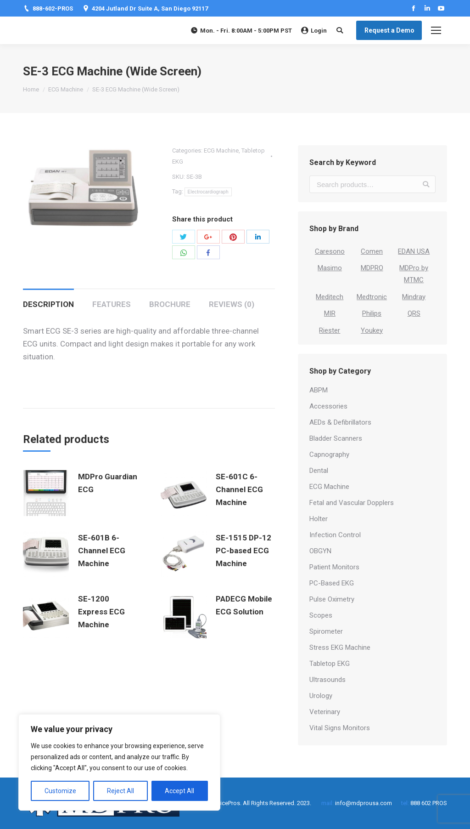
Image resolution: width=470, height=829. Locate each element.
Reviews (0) (231, 304)
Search (426, 184)
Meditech (329, 297)
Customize (60, 791)
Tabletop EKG (329, 663)
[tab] (48, 300)
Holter (318, 519)
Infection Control (335, 535)
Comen (372, 251)
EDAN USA (414, 251)
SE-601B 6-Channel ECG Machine (101, 550)
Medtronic (372, 297)
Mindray (413, 297)
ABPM (318, 390)
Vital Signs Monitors (339, 728)
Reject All (120, 791)
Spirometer (326, 631)
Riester (329, 330)
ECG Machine (65, 89)
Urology (320, 696)
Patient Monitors (334, 567)
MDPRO (372, 268)
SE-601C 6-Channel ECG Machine (239, 489)
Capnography (329, 454)
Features (111, 304)
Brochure (169, 304)
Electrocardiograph (208, 191)
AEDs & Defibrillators (340, 422)
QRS (414, 313)
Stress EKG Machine (339, 647)
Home (31, 89)
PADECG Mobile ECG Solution (244, 605)
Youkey (372, 330)
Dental (318, 470)
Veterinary (324, 712)
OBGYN (320, 551)
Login (314, 30)
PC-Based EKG (331, 583)
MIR (330, 313)
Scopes (320, 615)
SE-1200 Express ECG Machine (101, 611)
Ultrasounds (327, 680)
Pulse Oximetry (331, 599)
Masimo (330, 268)
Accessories (328, 406)
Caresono (330, 251)
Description (48, 304)
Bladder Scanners (335, 438)
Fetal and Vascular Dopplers (351, 503)
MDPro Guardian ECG (107, 483)
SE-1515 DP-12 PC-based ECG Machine (243, 550)
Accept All (179, 791)
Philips (371, 313)
